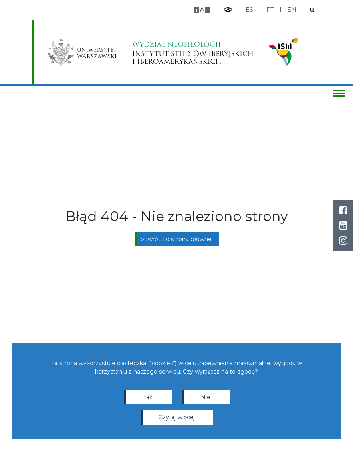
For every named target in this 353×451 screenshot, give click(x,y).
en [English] (292, 9)
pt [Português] (270, 9)
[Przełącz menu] (339, 93)
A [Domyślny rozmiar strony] (202, 9)
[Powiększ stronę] (196, 10)
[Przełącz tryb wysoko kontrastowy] (228, 9)
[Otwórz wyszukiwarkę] (309, 10)
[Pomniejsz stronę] (207, 10)
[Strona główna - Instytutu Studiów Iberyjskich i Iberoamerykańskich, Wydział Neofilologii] (193, 52)
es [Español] (249, 9)
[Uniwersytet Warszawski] (82, 52)
